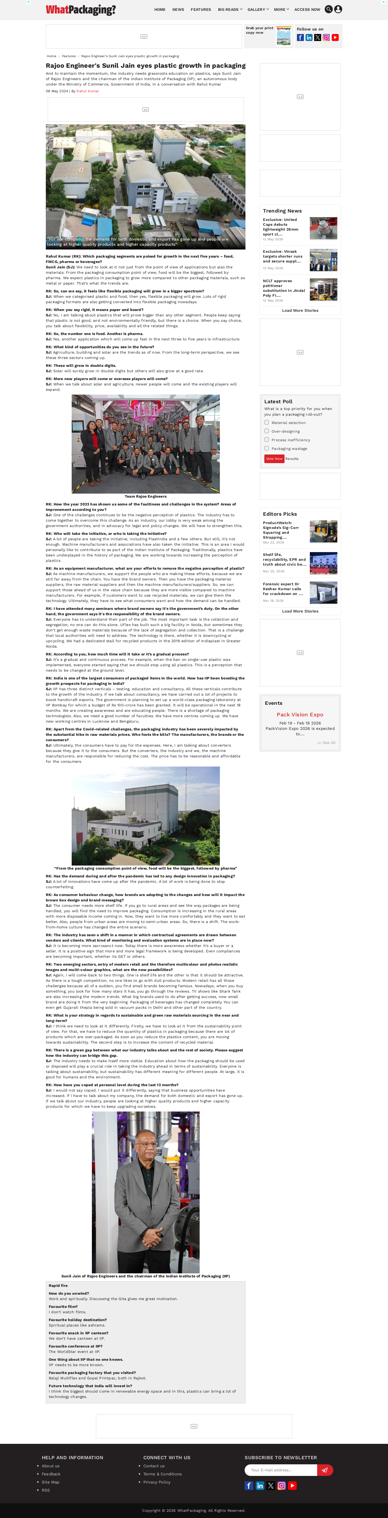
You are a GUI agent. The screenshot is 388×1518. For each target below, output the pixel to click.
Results (292, 459)
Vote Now (274, 459)
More (279, 9)
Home (160, 9)
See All (326, 742)
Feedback (51, 1474)
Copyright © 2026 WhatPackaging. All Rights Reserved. (193, 1510)
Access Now (308, 9)
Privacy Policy (157, 1482)
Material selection (285, 422)
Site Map (51, 1482)
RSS (46, 1490)
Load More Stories (300, 310)
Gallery (256, 9)
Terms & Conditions (162, 1474)
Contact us (154, 1466)
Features (201, 9)
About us (51, 1466)
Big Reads (228, 9)
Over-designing (282, 431)
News (178, 9)
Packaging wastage (285, 448)
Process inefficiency (287, 439)
